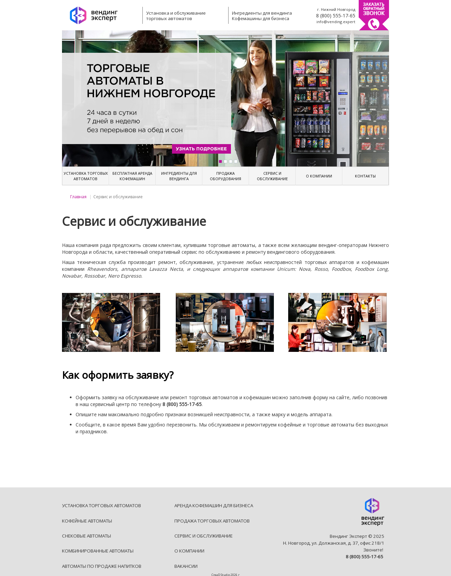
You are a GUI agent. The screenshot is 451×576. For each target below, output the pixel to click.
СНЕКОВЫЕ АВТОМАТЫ (86, 536)
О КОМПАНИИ (319, 175)
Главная (78, 197)
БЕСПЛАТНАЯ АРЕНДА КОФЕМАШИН (132, 176)
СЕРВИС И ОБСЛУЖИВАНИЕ (272, 176)
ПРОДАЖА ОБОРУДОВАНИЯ (225, 176)
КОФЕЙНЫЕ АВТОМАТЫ (87, 521)
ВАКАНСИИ (186, 566)
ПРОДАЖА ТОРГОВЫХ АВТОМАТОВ (212, 521)
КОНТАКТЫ (365, 175)
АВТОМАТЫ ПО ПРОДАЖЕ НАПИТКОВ (101, 566)
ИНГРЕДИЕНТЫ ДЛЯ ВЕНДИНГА (179, 176)
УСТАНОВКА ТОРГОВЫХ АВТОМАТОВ (86, 176)
